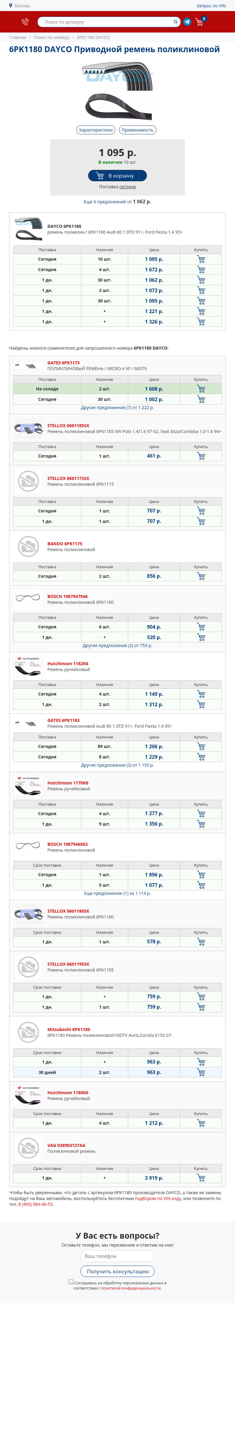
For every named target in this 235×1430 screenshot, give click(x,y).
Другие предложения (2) (117, 645)
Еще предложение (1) (117, 893)
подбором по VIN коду (158, 1198)
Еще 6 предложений (117, 202)
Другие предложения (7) (117, 407)
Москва (22, 6)
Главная (17, 37)
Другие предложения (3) (117, 765)
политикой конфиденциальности (131, 1288)
